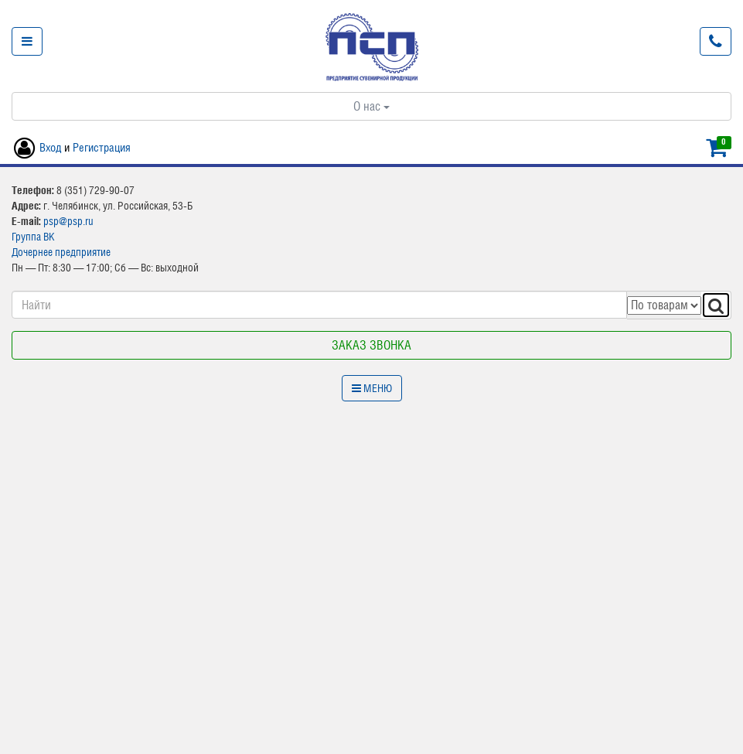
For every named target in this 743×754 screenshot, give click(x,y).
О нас (371, 106)
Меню (372, 388)
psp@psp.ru (68, 221)
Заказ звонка (371, 345)
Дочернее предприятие (61, 252)
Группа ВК (33, 237)
